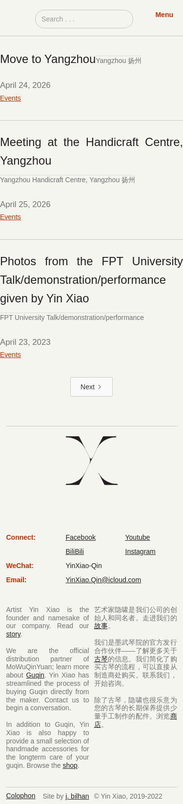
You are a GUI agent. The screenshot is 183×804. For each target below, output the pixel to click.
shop (69, 765)
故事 (101, 626)
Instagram (140, 551)
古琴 (101, 659)
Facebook (81, 537)
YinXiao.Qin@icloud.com (104, 580)
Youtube (137, 537)
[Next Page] (91, 387)
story (13, 634)
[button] (164, 19)
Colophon (21, 796)
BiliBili (75, 551)
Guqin (35, 675)
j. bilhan (77, 796)
